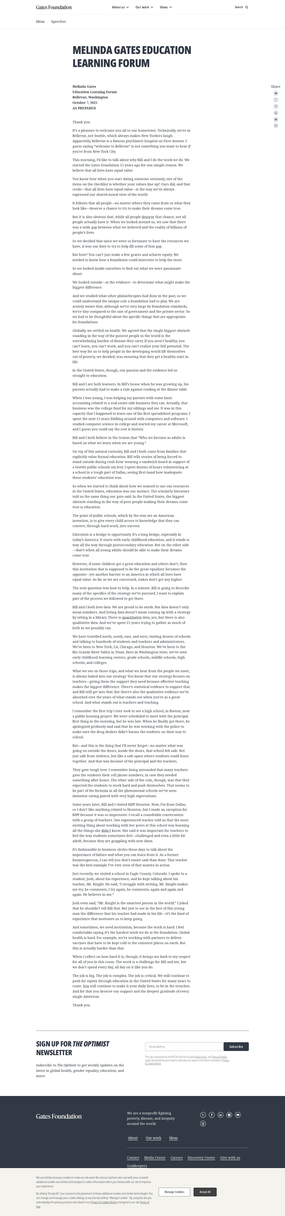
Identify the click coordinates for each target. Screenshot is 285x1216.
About (133, 1138)
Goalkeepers (137, 1166)
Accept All (205, 1192)
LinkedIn (276, 113)
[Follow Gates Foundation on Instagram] (229, 1115)
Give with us (230, 1157)
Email (276, 93)
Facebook (276, 106)
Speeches (58, 21)
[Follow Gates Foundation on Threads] (203, 1123)
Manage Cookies (174, 1192)
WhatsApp (276, 119)
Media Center (155, 1157)
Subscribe (236, 1046)
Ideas (40, 21)
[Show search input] (242, 7)
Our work (153, 1138)
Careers (176, 1157)
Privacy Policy (200, 1057)
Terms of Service (219, 1057)
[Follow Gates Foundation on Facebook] (211, 1115)
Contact (133, 1157)
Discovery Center (201, 1157)
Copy (276, 125)
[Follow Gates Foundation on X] (203, 1115)
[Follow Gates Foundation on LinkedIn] (220, 1115)
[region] (142, 1192)
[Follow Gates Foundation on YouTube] (238, 1115)
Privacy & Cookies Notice (104, 1202)
